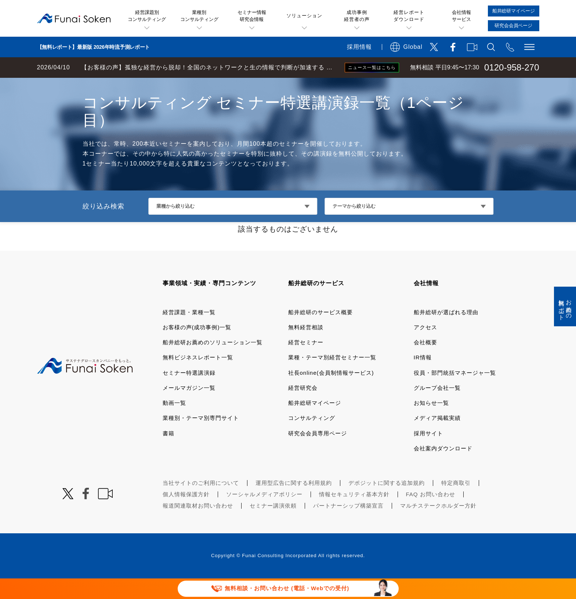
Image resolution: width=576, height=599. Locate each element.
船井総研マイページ (314, 423)
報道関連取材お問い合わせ (198, 526)
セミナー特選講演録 (189, 393)
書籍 (168, 454)
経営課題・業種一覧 (189, 333)
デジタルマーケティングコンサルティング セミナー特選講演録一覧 (194, 85)
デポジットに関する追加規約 (386, 503)
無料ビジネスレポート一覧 (198, 378)
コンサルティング (311, 438)
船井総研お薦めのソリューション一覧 (212, 363)
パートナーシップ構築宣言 (348, 526)
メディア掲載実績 (437, 438)
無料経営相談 (305, 348)
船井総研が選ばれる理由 (446, 333)
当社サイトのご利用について (201, 503)
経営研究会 (303, 408)
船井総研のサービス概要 (320, 333)
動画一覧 (174, 423)
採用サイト (428, 454)
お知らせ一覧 (431, 423)
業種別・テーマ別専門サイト (201, 438)
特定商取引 (456, 503)
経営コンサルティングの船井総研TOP (54, 85)
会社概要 (425, 363)
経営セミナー (305, 363)
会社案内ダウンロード (443, 469)
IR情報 (423, 378)
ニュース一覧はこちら (372, 67)
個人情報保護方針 (186, 515)
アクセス (425, 348)
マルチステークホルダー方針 (438, 526)
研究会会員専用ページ (317, 454)
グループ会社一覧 (437, 408)
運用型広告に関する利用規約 (294, 503)
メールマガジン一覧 (189, 408)
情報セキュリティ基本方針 (354, 515)
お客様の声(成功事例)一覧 (197, 348)
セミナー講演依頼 (273, 526)
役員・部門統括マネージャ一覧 (455, 393)
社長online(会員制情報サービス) (331, 393)
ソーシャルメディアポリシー (264, 515)
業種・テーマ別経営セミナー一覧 (332, 378)
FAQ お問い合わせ (430, 515)
